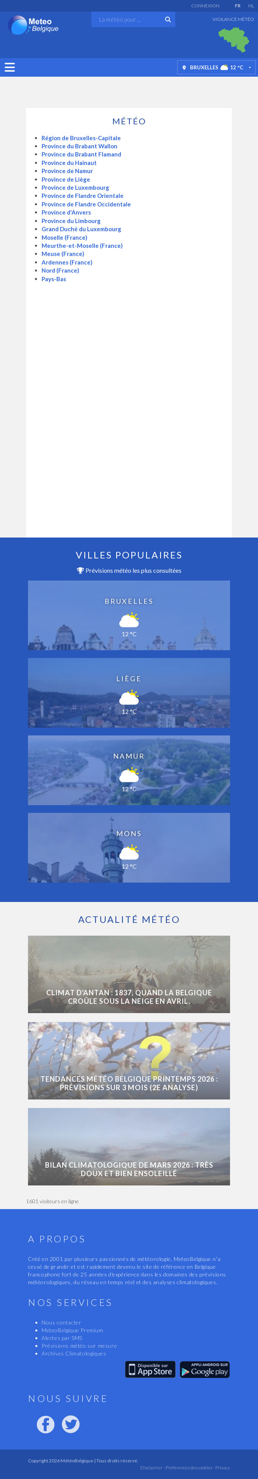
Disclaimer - (152, 1467)
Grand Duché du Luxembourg (81, 228)
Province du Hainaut (69, 162)
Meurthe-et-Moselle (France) (82, 245)
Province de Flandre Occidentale (86, 204)
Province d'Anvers (66, 212)
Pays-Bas (54, 278)
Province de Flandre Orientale (83, 195)
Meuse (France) (63, 253)
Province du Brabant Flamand (81, 154)
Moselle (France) (64, 237)
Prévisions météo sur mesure (79, 1345)
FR (238, 6)
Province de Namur (67, 170)
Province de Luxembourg (75, 187)
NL (251, 6)
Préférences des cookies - (189, 1467)
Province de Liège (66, 179)
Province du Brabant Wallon (79, 146)
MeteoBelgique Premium (72, 1330)
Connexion (205, 6)
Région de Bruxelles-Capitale (81, 137)
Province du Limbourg (71, 220)
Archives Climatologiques (74, 1353)
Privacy (222, 1467)
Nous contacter (61, 1322)
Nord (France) (60, 270)
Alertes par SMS (62, 1338)
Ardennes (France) (67, 262)
